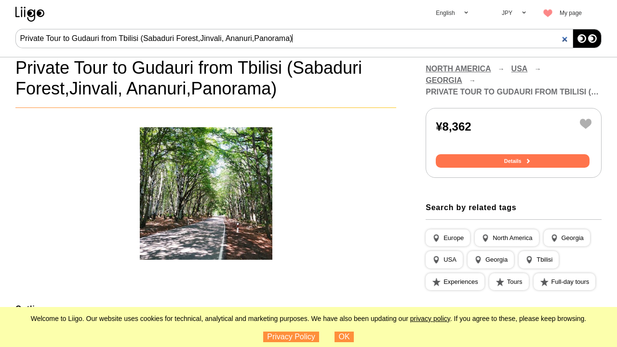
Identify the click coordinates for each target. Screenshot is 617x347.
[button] (448, 238)
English (445, 13)
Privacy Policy (291, 337)
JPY (507, 13)
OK (344, 337)
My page (571, 13)
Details (514, 161)
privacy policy (430, 318)
